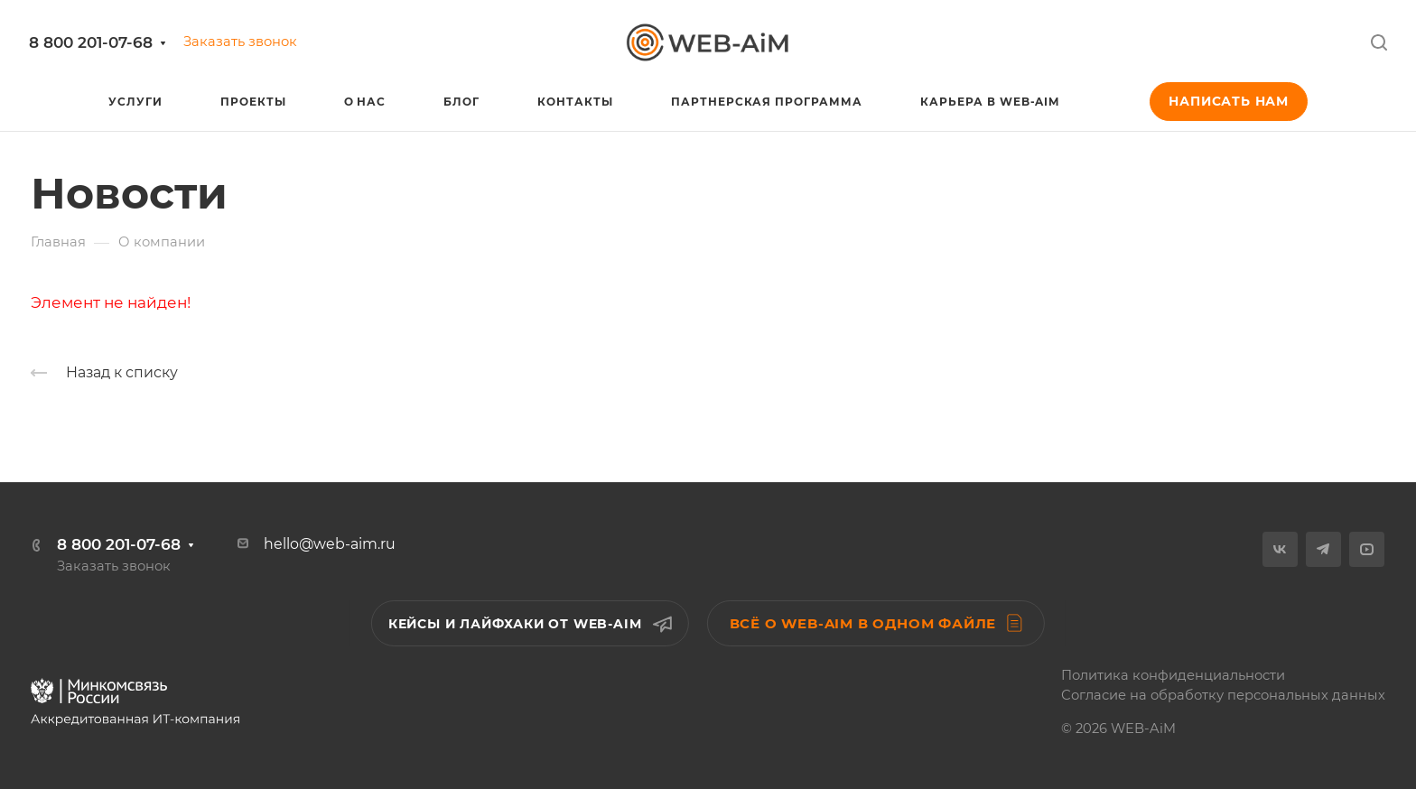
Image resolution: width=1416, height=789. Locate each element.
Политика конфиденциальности (1173, 675)
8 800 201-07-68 (91, 42)
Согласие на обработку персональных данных (1223, 695)
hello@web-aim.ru (330, 543)
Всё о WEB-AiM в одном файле (876, 623)
